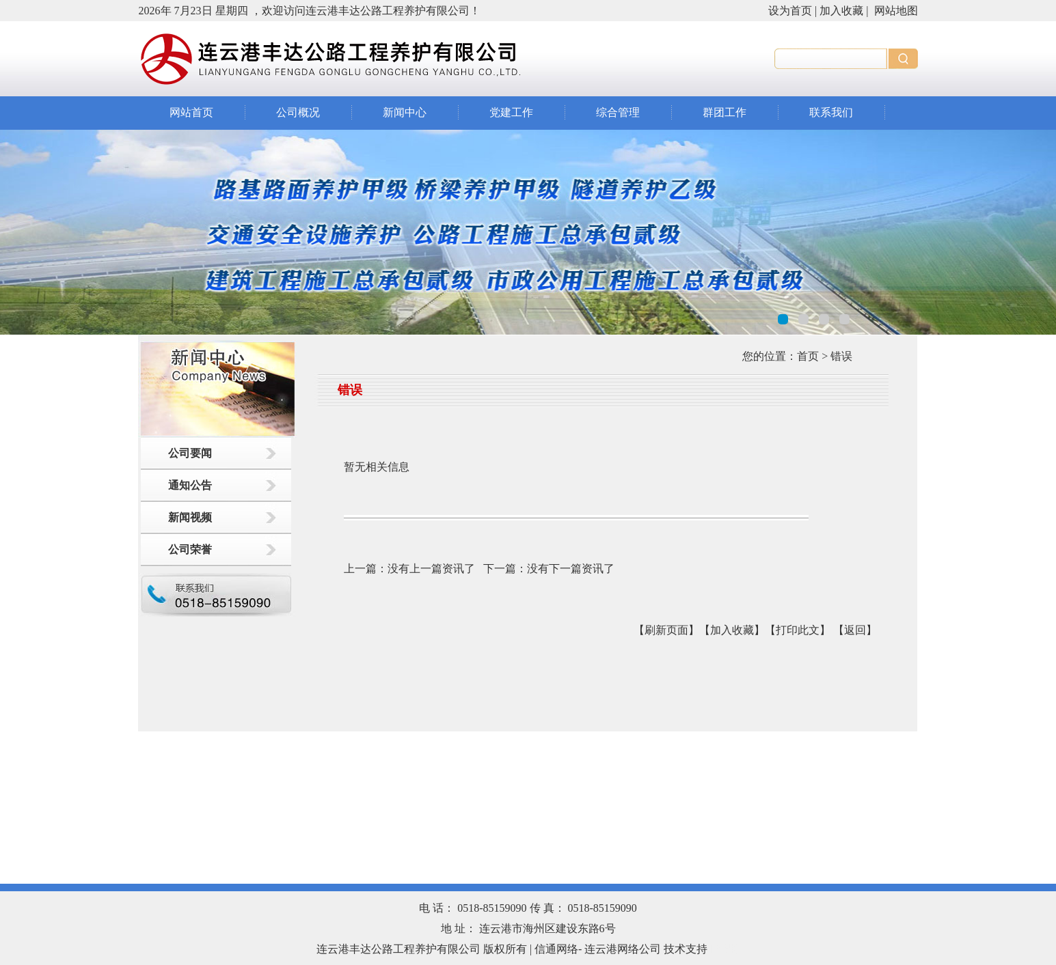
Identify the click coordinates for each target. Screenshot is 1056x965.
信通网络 (556, 949)
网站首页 (191, 112)
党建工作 (511, 112)
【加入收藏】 (732, 630)
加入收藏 (841, 10)
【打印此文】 (797, 630)
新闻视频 (190, 517)
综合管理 (618, 112)
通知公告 (190, 485)
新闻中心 (405, 112)
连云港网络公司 (622, 949)
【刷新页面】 (666, 630)
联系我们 (831, 112)
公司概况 (298, 112)
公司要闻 (190, 453)
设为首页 (790, 10)
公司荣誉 (190, 549)
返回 (855, 630)
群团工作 (724, 112)
